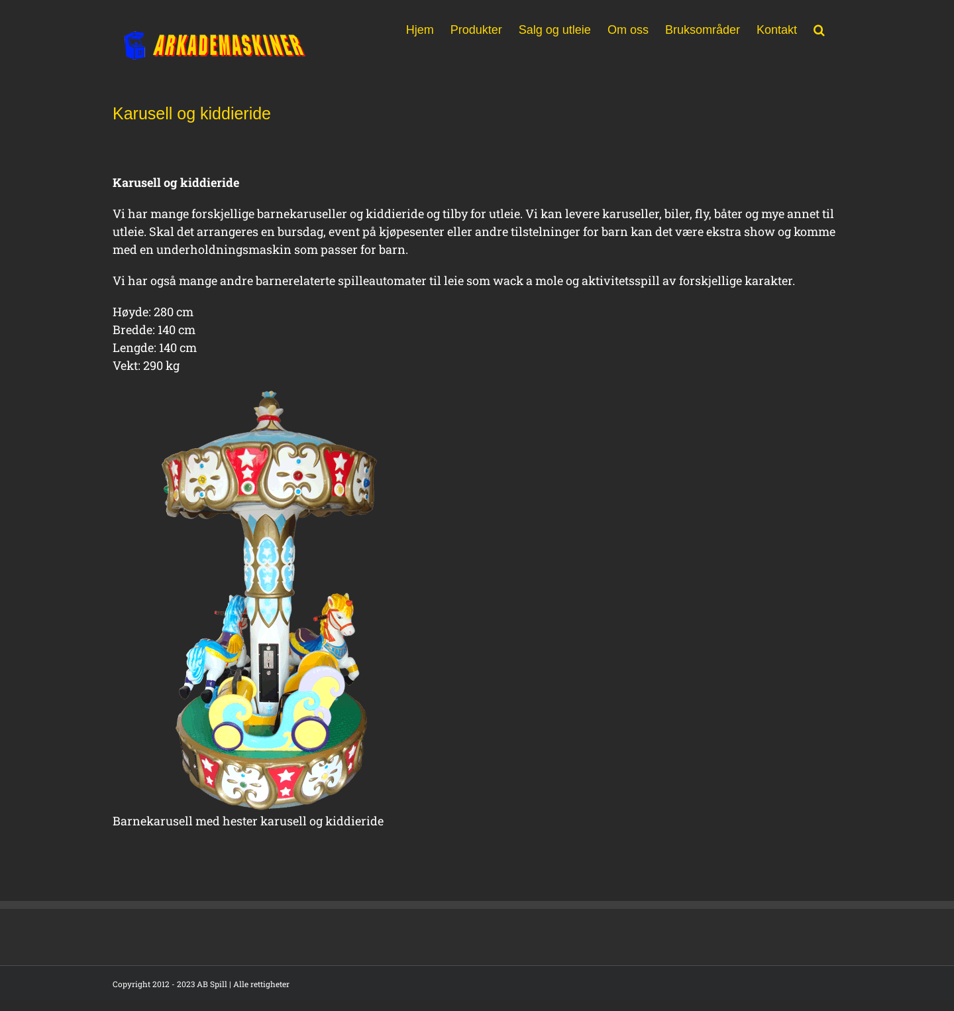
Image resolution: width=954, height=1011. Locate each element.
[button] (819, 28)
